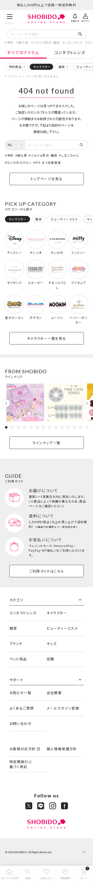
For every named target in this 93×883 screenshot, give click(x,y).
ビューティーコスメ (62, 628)
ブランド (16, 643)
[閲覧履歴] (65, 874)
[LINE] (40, 805)
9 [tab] (56, 427)
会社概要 (54, 692)
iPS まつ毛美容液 (48, 162)
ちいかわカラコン (19, 162)
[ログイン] (85, 17)
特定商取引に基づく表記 (20, 764)
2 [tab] (12, 427)
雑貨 (62, 67)
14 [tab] (87, 427)
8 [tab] (49, 427)
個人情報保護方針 (62, 748)
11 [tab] (68, 427)
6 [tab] (37, 427)
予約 (10, 42)
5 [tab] (31, 427)
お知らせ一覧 (20, 692)
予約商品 (15, 67)
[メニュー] (10, 18)
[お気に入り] (46, 874)
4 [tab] (25, 427)
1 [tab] (6, 427)
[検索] (28, 874)
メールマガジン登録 (63, 708)
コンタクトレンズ (69, 52)
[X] (28, 805)
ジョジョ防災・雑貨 (46, 42)
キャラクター (57, 612)
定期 (50, 658)
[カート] (83, 874)
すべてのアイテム (23, 52)
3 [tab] (18, 427)
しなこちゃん (74, 42)
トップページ (13, 76)
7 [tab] (43, 427)
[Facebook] (64, 805)
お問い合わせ (20, 723)
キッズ (52, 643)
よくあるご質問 (21, 708)
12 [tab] (74, 427)
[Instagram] (52, 805)
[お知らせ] (75, 17)
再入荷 (24, 42)
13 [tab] (80, 427)
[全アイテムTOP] (9, 874)
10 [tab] (62, 427)
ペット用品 (18, 658)
